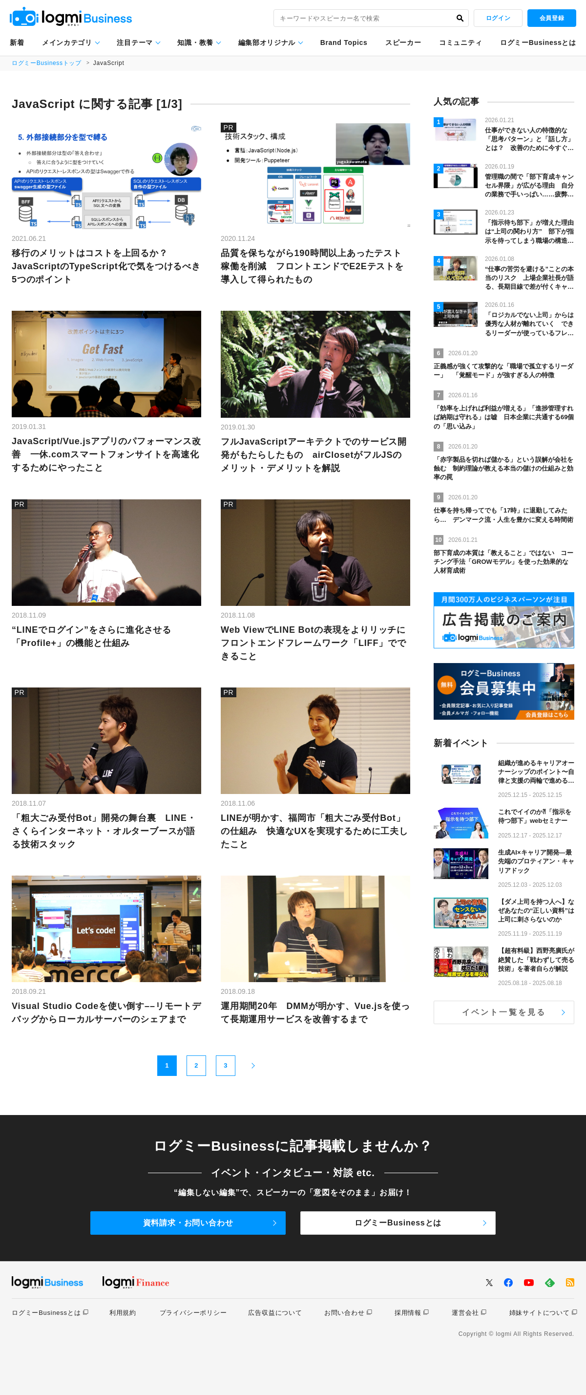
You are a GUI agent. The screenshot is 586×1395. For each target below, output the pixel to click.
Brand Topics (344, 42)
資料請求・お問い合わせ (188, 1223)
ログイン (498, 18)
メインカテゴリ (67, 42)
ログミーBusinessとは (538, 42)
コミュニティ (460, 42)
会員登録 (552, 18)
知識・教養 (195, 42)
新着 (17, 42)
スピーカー (403, 42)
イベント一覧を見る (504, 1012)
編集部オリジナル (267, 42)
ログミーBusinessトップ (47, 63)
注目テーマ (135, 42)
